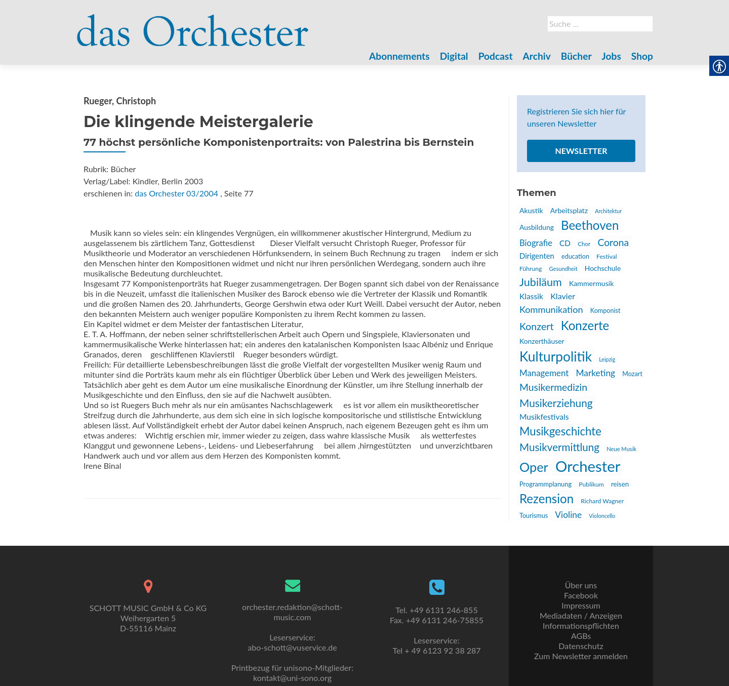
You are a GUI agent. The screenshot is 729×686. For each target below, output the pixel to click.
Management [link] (544, 373)
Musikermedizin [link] (553, 387)
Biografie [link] (535, 243)
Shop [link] (642, 56)
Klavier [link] (562, 296)
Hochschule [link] (603, 268)
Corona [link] (613, 242)
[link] (193, 24)
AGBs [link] (581, 635)
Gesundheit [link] (563, 268)
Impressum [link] (580, 605)
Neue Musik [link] (621, 449)
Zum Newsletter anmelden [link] (581, 656)
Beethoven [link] (590, 225)
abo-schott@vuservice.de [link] (292, 647)
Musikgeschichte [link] (560, 431)
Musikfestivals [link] (544, 416)
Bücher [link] (576, 56)
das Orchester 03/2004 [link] (176, 193)
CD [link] (565, 243)
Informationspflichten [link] (581, 625)
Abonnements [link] (399, 56)
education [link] (575, 256)
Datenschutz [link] (580, 646)
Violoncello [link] (602, 515)
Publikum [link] (591, 484)
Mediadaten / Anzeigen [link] (581, 615)
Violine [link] (568, 514)
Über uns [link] (581, 585)
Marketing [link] (595, 373)
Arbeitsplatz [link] (569, 210)
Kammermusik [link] (591, 283)
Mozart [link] (632, 374)
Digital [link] (454, 56)
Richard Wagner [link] (602, 501)
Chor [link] (584, 243)
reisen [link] (620, 484)
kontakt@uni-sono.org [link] (292, 677)
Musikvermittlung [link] (559, 447)
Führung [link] (530, 268)
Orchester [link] (587, 466)
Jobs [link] (611, 56)
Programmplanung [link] (545, 484)
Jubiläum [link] (540, 282)
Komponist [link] (605, 310)
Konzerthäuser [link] (541, 341)
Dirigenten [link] (536, 255)
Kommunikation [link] (551, 309)
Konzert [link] (536, 326)
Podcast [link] (495, 56)
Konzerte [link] (585, 325)
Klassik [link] (531, 296)
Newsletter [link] (581, 150)
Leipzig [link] (607, 359)
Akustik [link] (531, 210)
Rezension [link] (546, 498)
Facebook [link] (581, 595)
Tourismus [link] (533, 515)
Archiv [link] (537, 56)
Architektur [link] (608, 211)
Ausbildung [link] (536, 227)
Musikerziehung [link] (556, 402)
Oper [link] (533, 466)
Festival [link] (606, 256)
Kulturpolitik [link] (555, 356)
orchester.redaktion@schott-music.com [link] (292, 612)
